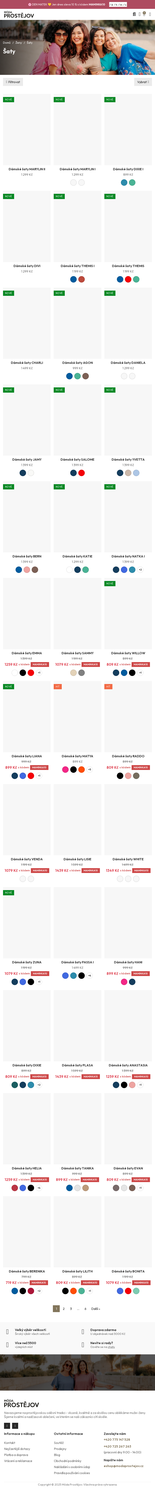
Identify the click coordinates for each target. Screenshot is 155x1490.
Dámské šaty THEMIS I (77, 266)
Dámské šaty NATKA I (128, 556)
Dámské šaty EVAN (128, 1168)
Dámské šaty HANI (128, 962)
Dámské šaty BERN (27, 556)
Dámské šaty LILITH (77, 1271)
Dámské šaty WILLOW (128, 653)
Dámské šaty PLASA (77, 1065)
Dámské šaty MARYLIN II (27, 169)
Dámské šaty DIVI (27, 266)
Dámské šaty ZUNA (27, 962)
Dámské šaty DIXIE (27, 1065)
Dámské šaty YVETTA (128, 459)
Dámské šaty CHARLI (27, 363)
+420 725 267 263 (117, 1446)
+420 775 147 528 (117, 1439)
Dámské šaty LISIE (77, 859)
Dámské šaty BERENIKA (27, 1271)
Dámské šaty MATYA (77, 756)
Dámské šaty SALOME (77, 459)
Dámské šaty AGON (77, 363)
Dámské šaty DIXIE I (128, 169)
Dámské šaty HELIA (27, 1168)
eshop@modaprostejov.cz (123, 1466)
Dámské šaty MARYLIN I (77, 169)
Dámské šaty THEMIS (128, 266)
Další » (95, 1309)
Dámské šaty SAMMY (78, 653)
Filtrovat (14, 82)
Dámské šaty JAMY (27, 459)
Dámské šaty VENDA (27, 859)
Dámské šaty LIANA (27, 756)
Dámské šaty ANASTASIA (128, 1065)
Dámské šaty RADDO (128, 756)
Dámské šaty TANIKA (77, 1168)
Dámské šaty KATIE (77, 556)
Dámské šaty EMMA (27, 653)
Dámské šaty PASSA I (77, 962)
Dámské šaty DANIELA (128, 363)
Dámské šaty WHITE (128, 859)
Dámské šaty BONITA (128, 1271)
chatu (111, 1347)
